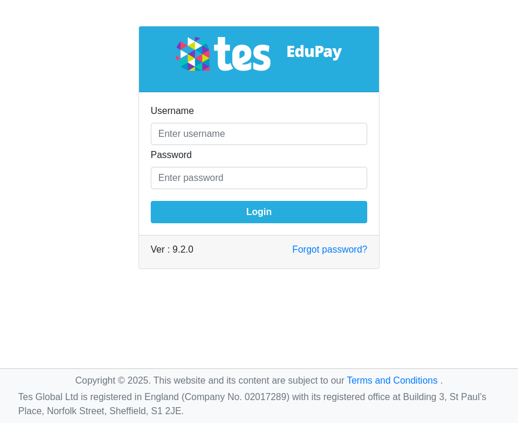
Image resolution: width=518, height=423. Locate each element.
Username (172, 111)
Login (259, 212)
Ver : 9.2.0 (172, 249)
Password (171, 155)
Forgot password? (329, 249)
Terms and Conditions (393, 380)
